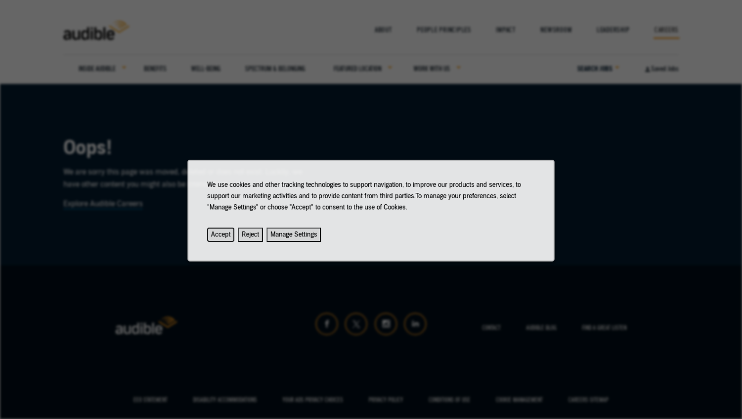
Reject (255, 238)
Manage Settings (296, 238)
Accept (227, 238)
